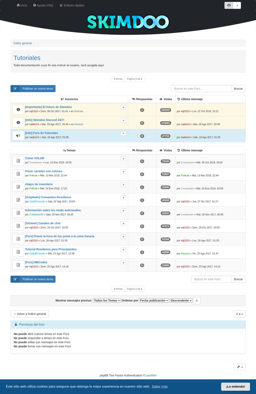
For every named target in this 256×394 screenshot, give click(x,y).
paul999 (151, 375)
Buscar (238, 88)
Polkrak (33, 175)
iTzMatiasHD (36, 214)
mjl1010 (33, 111)
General (78, 124)
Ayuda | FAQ (43, 5)
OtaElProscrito (37, 201)
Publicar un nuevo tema (32, 88)
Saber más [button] (160, 386)
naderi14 (34, 124)
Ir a (239, 314)
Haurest (185, 253)
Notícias (78, 111)
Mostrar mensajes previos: (88, 300)
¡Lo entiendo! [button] (235, 386)
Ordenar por (145, 300)
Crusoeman (35, 162)
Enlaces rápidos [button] (71, 5)
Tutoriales (27, 57)
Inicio (22, 5)
